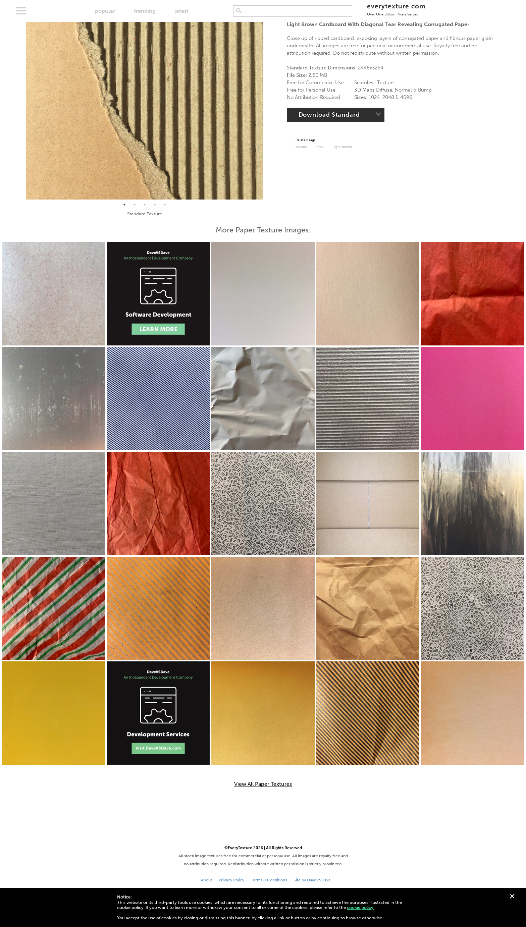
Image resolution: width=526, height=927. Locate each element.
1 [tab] (124, 204)
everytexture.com (396, 9)
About (206, 880)
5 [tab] (164, 204)
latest (181, 11)
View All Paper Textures (263, 784)
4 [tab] (154, 204)
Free (320, 147)
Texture (301, 147)
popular (105, 11)
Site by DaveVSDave (312, 880)
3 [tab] (144, 204)
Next (268, 110)
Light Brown (343, 147)
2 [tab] (134, 204)
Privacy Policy (231, 880)
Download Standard (329, 114)
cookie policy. (360, 907)
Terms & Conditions (269, 880)
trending (145, 11)
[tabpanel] (144, 111)
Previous (21, 110)
